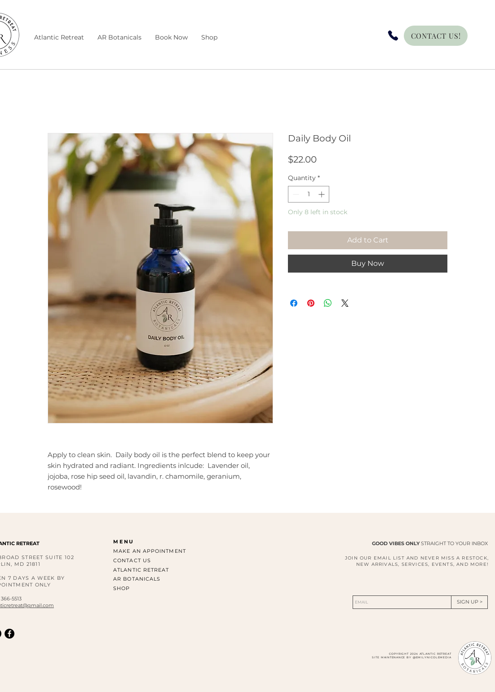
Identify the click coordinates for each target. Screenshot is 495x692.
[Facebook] (9, 634)
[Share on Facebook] (293, 303)
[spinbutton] (309, 194)
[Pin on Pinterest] (310, 303)
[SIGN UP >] (469, 602)
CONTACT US (132, 560)
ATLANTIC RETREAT (141, 570)
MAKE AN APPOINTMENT (149, 551)
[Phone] (393, 35)
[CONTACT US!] (436, 36)
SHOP (121, 588)
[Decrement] (295, 194)
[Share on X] (345, 303)
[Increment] (322, 194)
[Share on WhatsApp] (328, 303)
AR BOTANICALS (136, 579)
